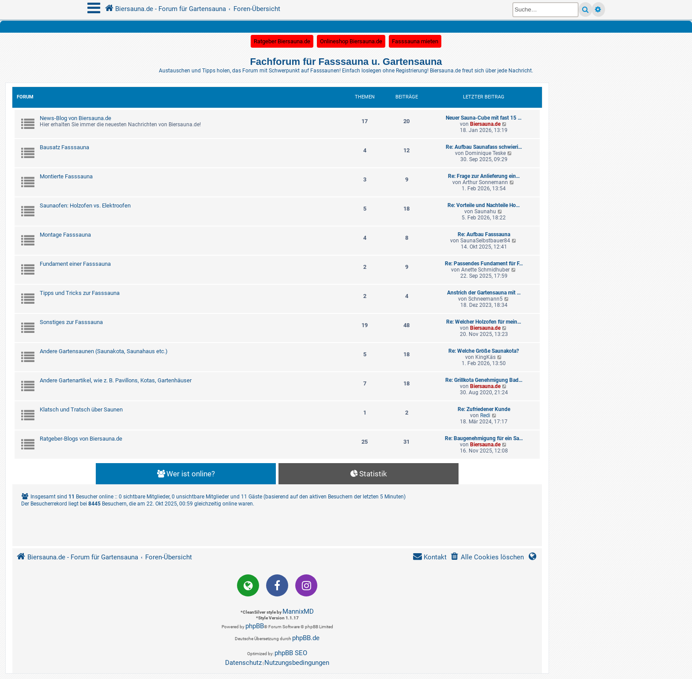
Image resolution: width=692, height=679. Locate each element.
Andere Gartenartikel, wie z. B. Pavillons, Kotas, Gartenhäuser (116, 380)
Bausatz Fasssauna (64, 147)
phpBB (254, 626)
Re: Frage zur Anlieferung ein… (484, 176)
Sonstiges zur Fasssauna (71, 322)
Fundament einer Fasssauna (75, 263)
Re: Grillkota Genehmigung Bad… (484, 380)
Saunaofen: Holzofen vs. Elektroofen (85, 205)
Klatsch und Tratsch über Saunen (81, 409)
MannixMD (298, 611)
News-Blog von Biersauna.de (75, 118)
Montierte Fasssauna (66, 176)
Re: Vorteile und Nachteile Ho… (484, 205)
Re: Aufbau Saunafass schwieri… (484, 147)
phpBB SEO (291, 653)
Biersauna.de (485, 124)
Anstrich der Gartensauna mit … (484, 293)
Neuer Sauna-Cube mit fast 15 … (484, 118)
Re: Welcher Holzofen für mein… (483, 322)
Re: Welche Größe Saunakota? (483, 351)
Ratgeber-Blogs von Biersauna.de (81, 438)
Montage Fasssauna (65, 234)
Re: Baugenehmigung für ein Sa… (484, 438)
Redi (485, 415)
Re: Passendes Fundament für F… (484, 263)
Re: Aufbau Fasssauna (484, 234)
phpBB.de (306, 638)
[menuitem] (487, 557)
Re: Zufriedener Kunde (484, 409)
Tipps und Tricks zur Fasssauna (80, 293)
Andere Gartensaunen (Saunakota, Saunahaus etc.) (104, 351)
